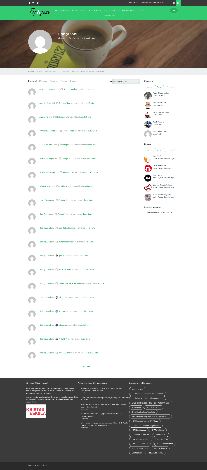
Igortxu (61, 256)
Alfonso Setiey (45, 186)
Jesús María (157, 175)
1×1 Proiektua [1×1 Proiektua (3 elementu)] (138, 389)
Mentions (43, 81)
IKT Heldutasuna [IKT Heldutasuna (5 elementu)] (139, 430)
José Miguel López (159, 103)
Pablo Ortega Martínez (161, 93)
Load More (85, 366)
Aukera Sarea (109, 16)
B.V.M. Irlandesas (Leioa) (162, 195)
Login (174, 10)
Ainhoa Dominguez (66, 353)
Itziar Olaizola (64, 311)
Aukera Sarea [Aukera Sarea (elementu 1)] (163, 403)
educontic (63, 325)
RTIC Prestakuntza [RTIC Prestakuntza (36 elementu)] (165, 444)
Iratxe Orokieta (65, 269)
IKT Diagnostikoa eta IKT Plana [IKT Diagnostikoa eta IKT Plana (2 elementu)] (145, 421)
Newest (149, 87)
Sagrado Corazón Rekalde (162, 185)
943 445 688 (133, 3)
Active (159, 87)
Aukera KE (43, 117)
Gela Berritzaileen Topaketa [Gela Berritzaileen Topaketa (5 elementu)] (143, 412)
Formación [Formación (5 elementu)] (136, 407)
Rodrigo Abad (69, 89)
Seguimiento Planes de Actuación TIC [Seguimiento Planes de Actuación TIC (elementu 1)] (147, 453)
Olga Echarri (44, 214)
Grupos (147, 144)
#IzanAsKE (157, 156)
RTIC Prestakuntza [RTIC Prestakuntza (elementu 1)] (140, 448)
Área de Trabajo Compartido (92, 71)
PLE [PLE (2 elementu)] (133, 444)
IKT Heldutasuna (79, 10)
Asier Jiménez (45, 103)
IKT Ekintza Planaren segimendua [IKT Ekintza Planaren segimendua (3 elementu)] (146, 426)
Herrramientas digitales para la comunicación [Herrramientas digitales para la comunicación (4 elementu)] (150, 416)
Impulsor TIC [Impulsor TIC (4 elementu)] (161, 435)
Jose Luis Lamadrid (47, 89)
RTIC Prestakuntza (111, 10)
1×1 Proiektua (94, 10)
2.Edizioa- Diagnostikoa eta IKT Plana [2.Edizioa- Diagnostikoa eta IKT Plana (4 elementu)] (147, 394)
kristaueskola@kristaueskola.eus (152, 3)
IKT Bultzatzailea (129, 10)
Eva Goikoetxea (65, 228)
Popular (170, 87)
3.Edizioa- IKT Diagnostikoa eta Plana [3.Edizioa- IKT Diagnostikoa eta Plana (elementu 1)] (147, 398)
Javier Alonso (64, 242)
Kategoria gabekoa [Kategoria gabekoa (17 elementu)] (140, 439)
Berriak (141, 10)
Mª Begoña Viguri (46, 159)
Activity (31, 71)
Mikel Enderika (65, 297)
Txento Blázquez (46, 145)
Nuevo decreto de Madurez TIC (160, 212)
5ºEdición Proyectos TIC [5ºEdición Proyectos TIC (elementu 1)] (142, 403)
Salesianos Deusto (159, 166)
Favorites (54, 81)
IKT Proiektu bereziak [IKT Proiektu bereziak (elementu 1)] (141, 435)
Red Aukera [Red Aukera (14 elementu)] (146, 444)
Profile (39, 71)
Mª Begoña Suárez (47, 172)
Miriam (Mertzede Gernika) (70, 283)
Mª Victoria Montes (47, 131)
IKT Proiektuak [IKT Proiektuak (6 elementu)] (158, 430)
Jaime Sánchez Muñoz (161, 112)
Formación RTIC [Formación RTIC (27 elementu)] (153, 407)
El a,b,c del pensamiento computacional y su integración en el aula (105, 398)
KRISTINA (63, 339)
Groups (64, 71)
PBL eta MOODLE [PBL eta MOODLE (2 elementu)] (161, 439)
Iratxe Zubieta (45, 200)
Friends (50, 71)
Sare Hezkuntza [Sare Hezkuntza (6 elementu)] (160, 448)
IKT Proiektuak (61, 10)
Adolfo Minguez (158, 122)
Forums (75, 71)
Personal (32, 81)
